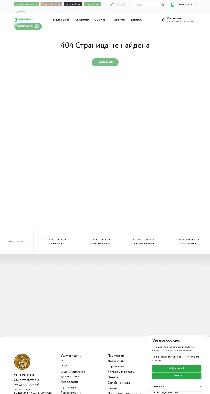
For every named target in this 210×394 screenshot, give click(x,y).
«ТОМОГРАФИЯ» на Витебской (188, 242)
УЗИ (64, 366)
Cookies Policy (180, 357)
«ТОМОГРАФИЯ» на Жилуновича (55, 242)
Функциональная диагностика (73, 374)
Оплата (113, 377)
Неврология (69, 382)
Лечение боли (73, 4)
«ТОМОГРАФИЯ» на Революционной (99, 242)
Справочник (116, 366)
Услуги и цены (62, 19)
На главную (105, 62)
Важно (112, 388)
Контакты (137, 19)
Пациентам (120, 19)
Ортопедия (69, 387)
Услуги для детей (51, 4)
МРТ (64, 361)
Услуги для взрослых (26, 4)
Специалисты (83, 19)
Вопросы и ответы (120, 372)
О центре (101, 19)
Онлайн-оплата (118, 383)
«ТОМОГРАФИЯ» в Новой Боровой (144, 242)
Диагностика (92, 4)
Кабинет (20, 11)
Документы (115, 361)
